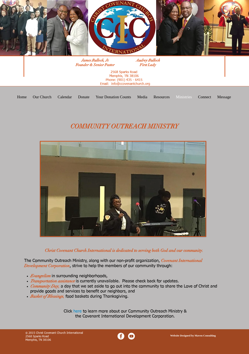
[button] (123, 189)
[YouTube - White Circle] (131, 336)
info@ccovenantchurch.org (130, 84)
